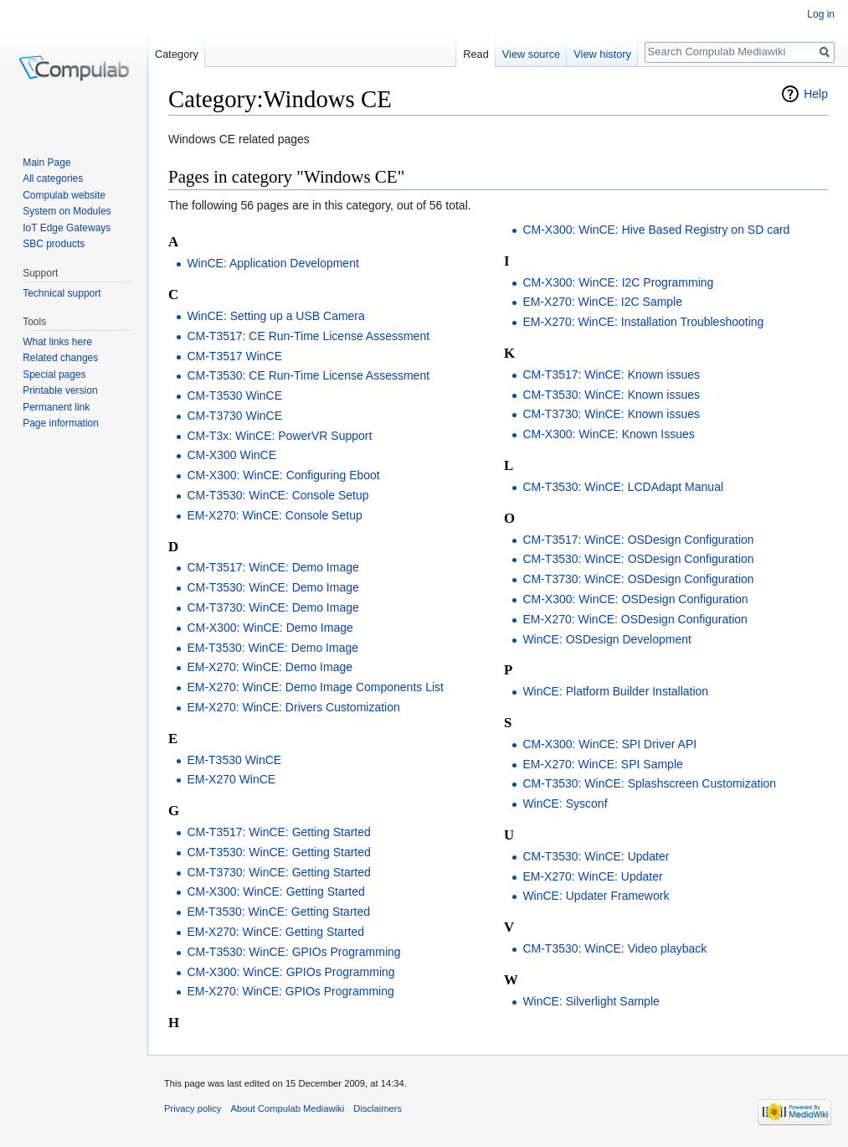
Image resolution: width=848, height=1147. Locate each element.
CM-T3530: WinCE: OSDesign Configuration (637, 559)
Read (476, 54)
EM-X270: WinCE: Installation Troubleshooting (642, 321)
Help (816, 94)
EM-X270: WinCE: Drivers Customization (293, 707)
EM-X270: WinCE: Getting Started (275, 931)
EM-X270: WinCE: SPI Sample (602, 764)
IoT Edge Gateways (66, 228)
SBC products (54, 244)
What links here (57, 342)
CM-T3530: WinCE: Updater (595, 856)
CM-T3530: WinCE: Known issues (611, 394)
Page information (61, 423)
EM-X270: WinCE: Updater (592, 876)
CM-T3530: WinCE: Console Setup (277, 495)
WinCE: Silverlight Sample (590, 1001)
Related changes (60, 358)
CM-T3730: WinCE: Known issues (611, 414)
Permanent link (56, 407)
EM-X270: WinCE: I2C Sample (602, 301)
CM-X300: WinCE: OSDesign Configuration (635, 599)
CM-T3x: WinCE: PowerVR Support (279, 435)
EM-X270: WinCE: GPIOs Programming (290, 991)
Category (176, 54)
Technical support (61, 293)
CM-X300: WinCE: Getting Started (275, 891)
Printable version (60, 390)
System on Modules (66, 211)
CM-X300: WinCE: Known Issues (608, 434)
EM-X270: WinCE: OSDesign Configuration (634, 619)
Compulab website (64, 195)
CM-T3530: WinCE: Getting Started (278, 852)
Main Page (46, 162)
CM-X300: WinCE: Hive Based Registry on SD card (655, 229)
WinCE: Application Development (272, 263)
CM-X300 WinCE (231, 455)
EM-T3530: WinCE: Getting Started (278, 911)
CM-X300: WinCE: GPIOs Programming (290, 972)
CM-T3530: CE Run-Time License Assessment (308, 375)
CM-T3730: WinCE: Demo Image (272, 607)
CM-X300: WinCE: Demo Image (269, 627)
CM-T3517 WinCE (234, 356)
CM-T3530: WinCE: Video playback (614, 948)
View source (531, 54)
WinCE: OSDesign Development (606, 639)
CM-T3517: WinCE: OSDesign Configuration (637, 539)
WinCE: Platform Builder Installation (615, 691)
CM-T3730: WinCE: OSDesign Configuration (637, 579)
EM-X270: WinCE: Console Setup (274, 515)
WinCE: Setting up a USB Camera (275, 316)
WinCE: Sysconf (564, 803)
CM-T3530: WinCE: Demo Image (272, 587)
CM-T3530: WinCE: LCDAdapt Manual (622, 486)
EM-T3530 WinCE (234, 760)
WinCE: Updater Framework (595, 895)
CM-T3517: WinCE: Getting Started (278, 832)
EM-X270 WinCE (231, 779)
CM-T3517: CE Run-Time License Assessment (308, 336)
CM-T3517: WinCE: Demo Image (272, 567)
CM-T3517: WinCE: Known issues (611, 374)
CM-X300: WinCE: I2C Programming (617, 282)
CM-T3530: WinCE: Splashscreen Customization (649, 783)
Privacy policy (192, 1108)
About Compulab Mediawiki (288, 1108)
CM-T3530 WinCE (234, 395)
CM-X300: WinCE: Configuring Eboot (283, 475)
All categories (53, 178)
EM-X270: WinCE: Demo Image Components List (315, 687)
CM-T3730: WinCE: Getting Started (278, 872)
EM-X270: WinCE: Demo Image (269, 667)
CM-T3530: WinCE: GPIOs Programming (293, 951)
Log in (821, 14)
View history (602, 54)
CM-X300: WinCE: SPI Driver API (609, 744)
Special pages (54, 374)
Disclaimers (377, 1108)
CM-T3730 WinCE (234, 415)
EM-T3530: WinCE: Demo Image (272, 647)
